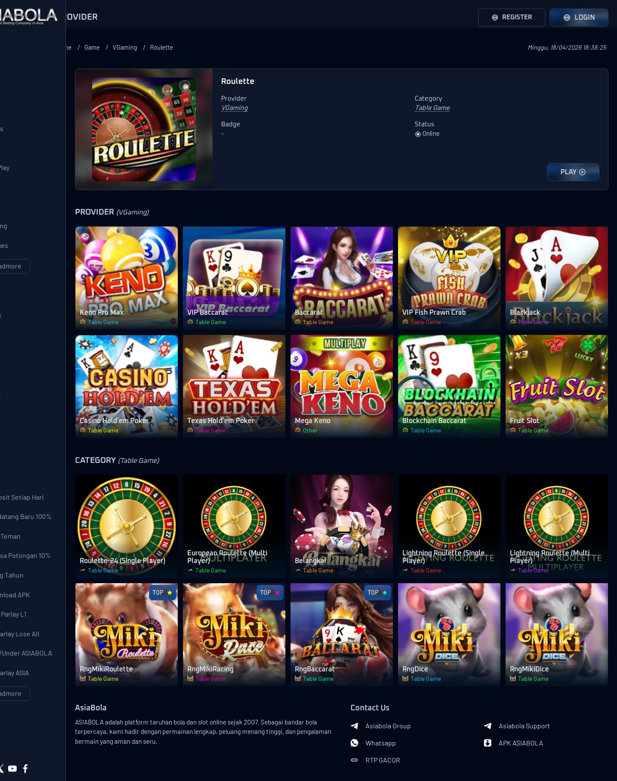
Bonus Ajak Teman (38, 575)
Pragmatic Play (32, 177)
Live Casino (28, 356)
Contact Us (56, 742)
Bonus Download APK (43, 639)
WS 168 (21, 156)
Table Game (28, 421)
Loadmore (60, 285)
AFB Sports (27, 113)
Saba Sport (27, 92)
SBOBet (22, 70)
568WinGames (32, 263)
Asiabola (79, 755)
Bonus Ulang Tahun (39, 618)
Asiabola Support (530, 682)
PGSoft (21, 199)
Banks (140, 747)
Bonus (16, 507)
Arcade (21, 399)
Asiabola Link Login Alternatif (60, 769)
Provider (20, 46)
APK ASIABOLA (527, 699)
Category (21, 310)
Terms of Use (89, 742)
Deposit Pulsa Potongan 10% (53, 596)
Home (148, 47)
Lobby (20, 485)
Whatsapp (399, 699)
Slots (18, 378)
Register (510, 17)
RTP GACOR (402, 716)
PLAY (573, 172)
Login (579, 17)
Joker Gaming (31, 242)
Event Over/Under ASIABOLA (54, 703)
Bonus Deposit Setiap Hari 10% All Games (49, 532)
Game (178, 47)
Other (19, 463)
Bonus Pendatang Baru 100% (54, 553)
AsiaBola (144, 665)
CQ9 (16, 220)
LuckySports (29, 135)
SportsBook (28, 335)
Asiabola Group (407, 682)
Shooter (23, 442)
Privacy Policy (46, 755)
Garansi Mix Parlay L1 (41, 660)
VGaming (213, 47)
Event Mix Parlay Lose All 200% (47, 682)
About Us (26, 742)
